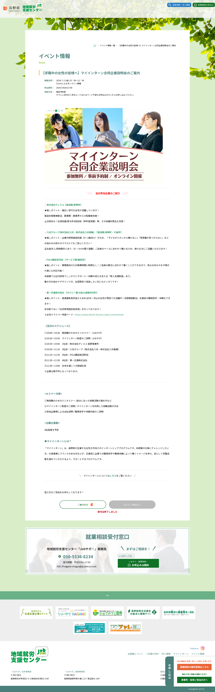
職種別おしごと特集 (182, 10)
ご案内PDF (82, 504)
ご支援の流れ (116, 10)
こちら (113, 475)
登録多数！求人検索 (178, 5)
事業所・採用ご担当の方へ (194, 679)
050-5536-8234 (78, 556)
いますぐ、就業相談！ (138, 563)
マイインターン (145, 10)
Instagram (203, 10)
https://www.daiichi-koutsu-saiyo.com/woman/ (99, 314)
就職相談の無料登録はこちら (194, 667)
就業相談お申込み (203, 5)
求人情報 (130, 10)
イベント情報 (163, 10)
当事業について (98, 10)
